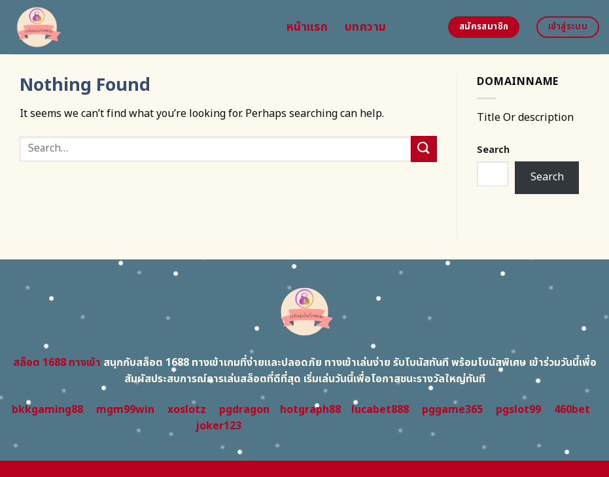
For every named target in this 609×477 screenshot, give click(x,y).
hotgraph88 (310, 410)
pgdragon (244, 410)
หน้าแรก (307, 27)
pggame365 (452, 410)
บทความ (365, 27)
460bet (572, 410)
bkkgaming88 (47, 410)
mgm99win (125, 410)
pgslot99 (518, 410)
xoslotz (186, 410)
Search (493, 150)
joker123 (218, 426)
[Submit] (424, 148)
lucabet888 (380, 410)
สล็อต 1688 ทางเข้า (57, 362)
